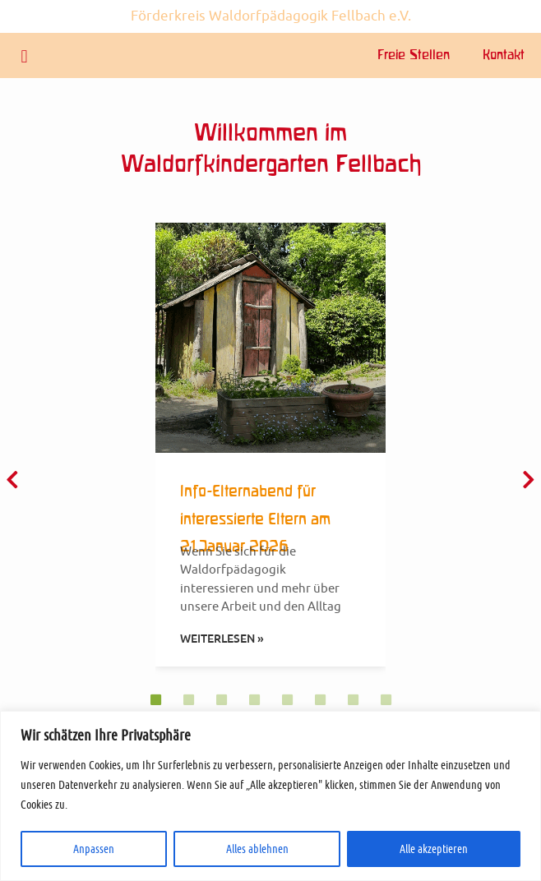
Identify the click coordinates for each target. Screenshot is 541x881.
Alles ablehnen (257, 849)
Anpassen (93, 849)
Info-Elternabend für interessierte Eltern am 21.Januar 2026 (255, 519)
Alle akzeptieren (434, 849)
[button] (24, 56)
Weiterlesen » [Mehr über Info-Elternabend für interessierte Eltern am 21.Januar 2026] (222, 638)
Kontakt (504, 56)
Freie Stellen (413, 56)
